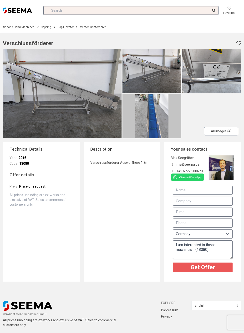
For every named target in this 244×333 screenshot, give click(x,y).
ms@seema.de (188, 164)
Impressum (169, 310)
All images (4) (221, 131)
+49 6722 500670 (190, 171)
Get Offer (203, 267)
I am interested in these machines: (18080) (203, 249)
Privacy (166, 316)
